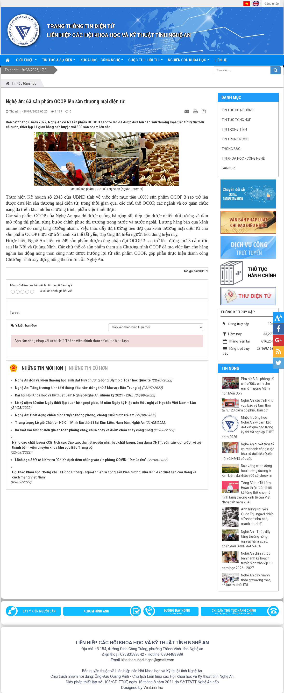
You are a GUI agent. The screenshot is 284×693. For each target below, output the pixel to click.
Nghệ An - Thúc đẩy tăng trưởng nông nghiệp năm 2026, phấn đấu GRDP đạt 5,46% (246, 539)
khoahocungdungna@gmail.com (147, 660)
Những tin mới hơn (42, 368)
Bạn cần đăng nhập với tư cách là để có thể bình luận (72, 341)
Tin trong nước (235, 139)
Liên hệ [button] (220, 60)
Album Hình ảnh (96, 611)
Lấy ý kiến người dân (39, 611)
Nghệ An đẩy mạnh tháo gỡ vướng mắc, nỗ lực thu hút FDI (246, 580)
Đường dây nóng (173, 612)
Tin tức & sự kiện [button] (58, 61)
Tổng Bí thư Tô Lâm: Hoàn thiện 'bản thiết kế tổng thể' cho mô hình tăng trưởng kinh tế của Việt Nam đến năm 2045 (247, 492)
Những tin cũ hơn (88, 368)
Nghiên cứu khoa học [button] (188, 61)
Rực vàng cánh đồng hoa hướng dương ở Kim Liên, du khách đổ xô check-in (247, 470)
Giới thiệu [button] (26, 61)
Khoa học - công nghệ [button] (101, 61)
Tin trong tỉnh (234, 129)
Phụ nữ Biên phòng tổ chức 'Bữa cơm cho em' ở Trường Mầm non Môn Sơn (248, 386)
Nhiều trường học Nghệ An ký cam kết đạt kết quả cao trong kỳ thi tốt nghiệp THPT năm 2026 (248, 427)
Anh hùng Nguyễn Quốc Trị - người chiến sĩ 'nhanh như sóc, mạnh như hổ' (257, 516)
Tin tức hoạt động (238, 110)
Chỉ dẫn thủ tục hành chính (237, 612)
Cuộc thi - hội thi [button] (145, 61)
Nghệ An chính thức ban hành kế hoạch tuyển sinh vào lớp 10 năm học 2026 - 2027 (247, 560)
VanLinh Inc (153, 687)
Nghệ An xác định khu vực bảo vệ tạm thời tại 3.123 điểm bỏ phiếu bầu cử (247, 405)
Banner (228, 168)
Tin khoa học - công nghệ (243, 158)
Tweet (15, 312)
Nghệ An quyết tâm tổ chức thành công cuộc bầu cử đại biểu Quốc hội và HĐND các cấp (248, 451)
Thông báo (231, 149)
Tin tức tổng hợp (236, 120)
